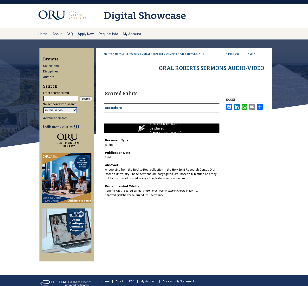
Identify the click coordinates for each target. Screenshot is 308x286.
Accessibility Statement (178, 281)
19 (202, 53)
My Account (148, 281)
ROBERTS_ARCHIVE (165, 53)
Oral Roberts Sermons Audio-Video (211, 68)
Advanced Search (55, 118)
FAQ (132, 281)
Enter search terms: (56, 93)
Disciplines (50, 71)
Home (108, 53)
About (119, 281)
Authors (48, 77)
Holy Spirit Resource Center (132, 53)
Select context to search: (60, 104)
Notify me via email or (61, 126)
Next (250, 53)
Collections (51, 66)
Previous (233, 53)
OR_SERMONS (189, 53)
